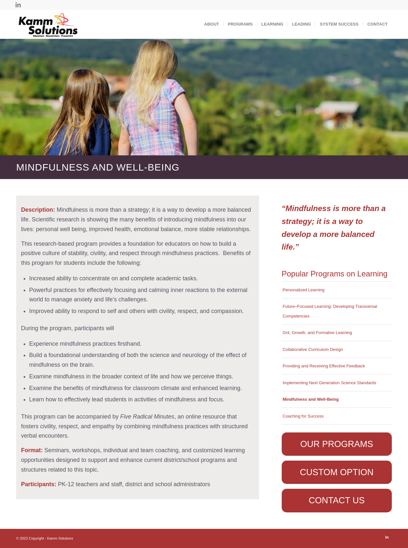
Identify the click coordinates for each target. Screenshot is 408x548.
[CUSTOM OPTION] (337, 472)
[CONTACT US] (337, 500)
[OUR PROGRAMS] (337, 444)
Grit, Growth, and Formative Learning (317, 332)
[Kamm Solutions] (48, 24)
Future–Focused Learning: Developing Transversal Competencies (330, 311)
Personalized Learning (303, 289)
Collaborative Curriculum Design (313, 349)
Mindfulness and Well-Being (311, 399)
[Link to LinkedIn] (18, 5)
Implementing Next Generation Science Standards (329, 382)
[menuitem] (211, 24)
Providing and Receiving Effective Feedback (324, 365)
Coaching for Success (303, 416)
